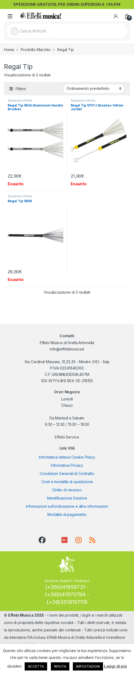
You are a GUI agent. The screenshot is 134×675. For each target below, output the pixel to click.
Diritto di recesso (66, 490)
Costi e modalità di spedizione (67, 481)
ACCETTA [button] (36, 666)
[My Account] (116, 16)
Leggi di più (115, 666)
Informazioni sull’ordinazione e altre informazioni (67, 506)
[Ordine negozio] (94, 88)
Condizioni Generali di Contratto (67, 473)
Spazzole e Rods (20, 100)
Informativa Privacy (67, 465)
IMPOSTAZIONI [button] (88, 666)
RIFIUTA (60, 666)
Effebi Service (67, 437)
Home (9, 49)
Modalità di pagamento (67, 514)
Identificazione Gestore (67, 498)
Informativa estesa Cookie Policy (67, 457)
